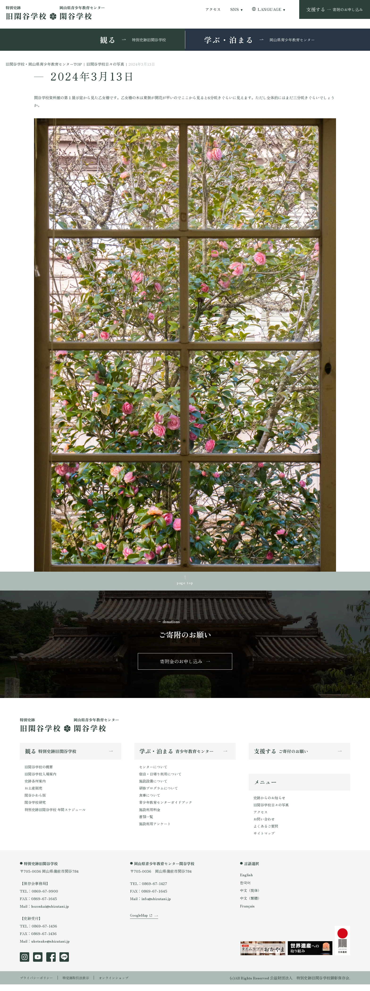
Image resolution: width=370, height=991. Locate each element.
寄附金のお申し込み (181, 663)
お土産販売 (34, 793)
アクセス (213, 9)
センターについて (154, 770)
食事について (150, 800)
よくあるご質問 (266, 832)
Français (247, 912)
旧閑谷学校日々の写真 (272, 809)
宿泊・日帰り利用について (161, 778)
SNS (234, 9)
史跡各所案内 (36, 785)
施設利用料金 (150, 815)
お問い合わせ (264, 825)
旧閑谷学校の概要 (40, 770)
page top (185, 583)
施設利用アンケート (156, 831)
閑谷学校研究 (36, 808)
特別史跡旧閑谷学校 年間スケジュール (57, 815)
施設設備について (154, 785)
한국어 (245, 889)
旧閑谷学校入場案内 (42, 778)
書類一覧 (146, 823)
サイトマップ (264, 840)
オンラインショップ (124, 984)
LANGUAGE (269, 9)
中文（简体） (251, 897)
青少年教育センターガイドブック (167, 808)
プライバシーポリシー (39, 984)
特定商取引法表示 (82, 984)
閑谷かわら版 (36, 800)
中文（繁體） (251, 904)
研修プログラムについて (160, 793)
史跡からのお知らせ (270, 802)
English (246, 881)
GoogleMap (139, 927)
